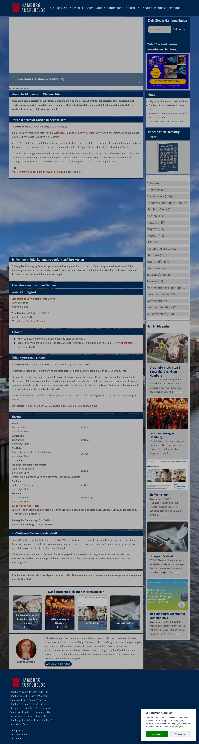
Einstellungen (176, 726)
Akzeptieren (157, 734)
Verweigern (180, 734)
